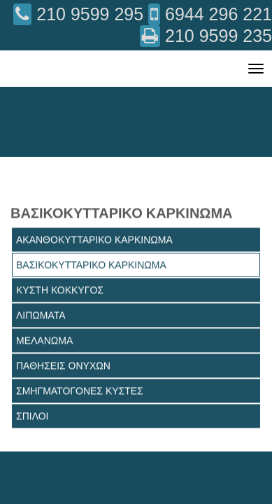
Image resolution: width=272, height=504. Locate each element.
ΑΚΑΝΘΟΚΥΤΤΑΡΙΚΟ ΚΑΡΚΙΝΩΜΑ (94, 239)
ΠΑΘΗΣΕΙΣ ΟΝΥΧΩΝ (63, 365)
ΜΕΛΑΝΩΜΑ (44, 340)
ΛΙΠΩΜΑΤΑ (41, 315)
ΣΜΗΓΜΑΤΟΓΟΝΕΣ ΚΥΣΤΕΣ (79, 390)
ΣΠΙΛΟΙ (32, 415)
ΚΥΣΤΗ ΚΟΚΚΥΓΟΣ (59, 289)
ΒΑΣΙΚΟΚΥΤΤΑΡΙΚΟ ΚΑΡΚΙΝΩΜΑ (91, 264)
